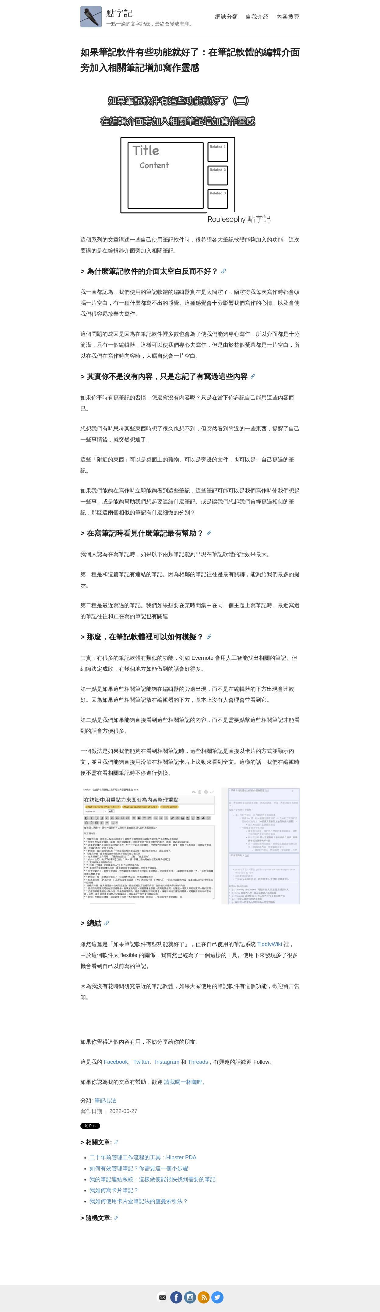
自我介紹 (257, 17)
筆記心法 (105, 1101)
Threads (198, 1062)
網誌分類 (226, 17)
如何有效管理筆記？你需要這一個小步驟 (139, 1168)
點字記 (119, 13)
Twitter (141, 1062)
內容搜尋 (288, 17)
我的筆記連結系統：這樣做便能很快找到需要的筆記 (153, 1179)
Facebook (116, 1062)
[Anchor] (222, 270)
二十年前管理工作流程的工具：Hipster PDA (143, 1157)
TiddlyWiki (269, 944)
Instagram (167, 1062)
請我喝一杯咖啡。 (186, 1082)
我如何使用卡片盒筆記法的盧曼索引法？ (139, 1201)
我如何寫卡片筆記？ (114, 1190)
